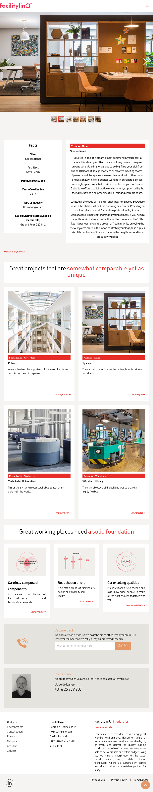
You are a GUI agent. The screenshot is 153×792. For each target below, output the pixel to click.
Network (12, 741)
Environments (15, 727)
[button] (147, 6)
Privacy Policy (119, 780)
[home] (17, 6)
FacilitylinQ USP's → (135, 605)
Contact (11, 751)
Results (11, 736)
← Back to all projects (14, 252)
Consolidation (15, 732)
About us (12, 746)
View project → (63, 395)
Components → (38, 612)
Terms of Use (97, 780)
